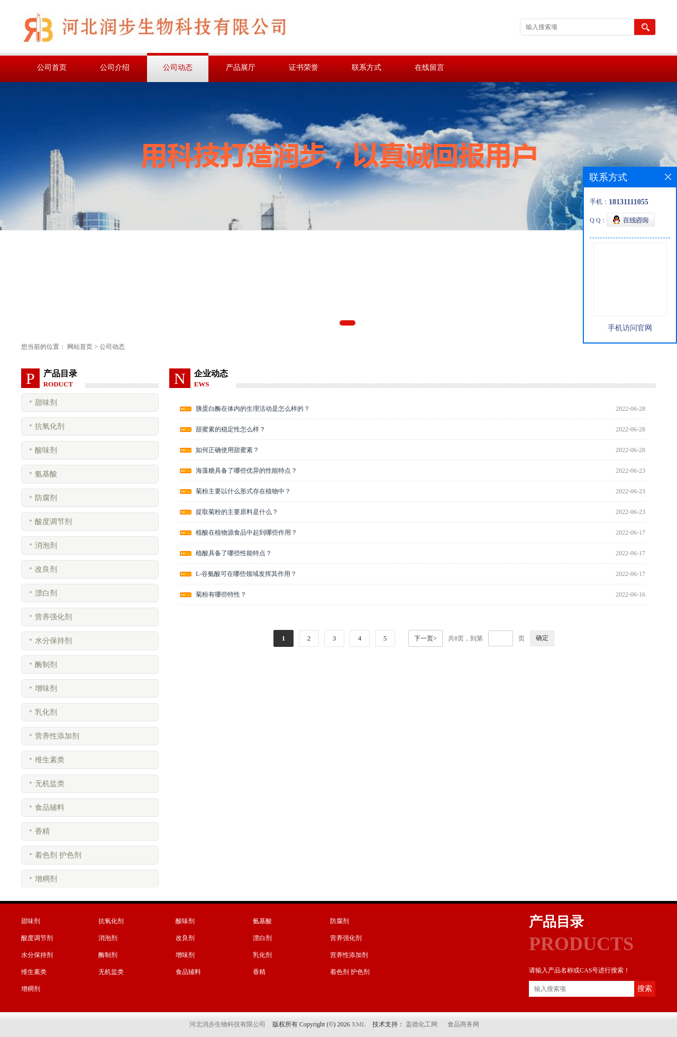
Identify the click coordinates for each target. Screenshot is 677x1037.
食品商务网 (463, 1024)
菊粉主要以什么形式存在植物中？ (243, 491)
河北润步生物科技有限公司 (227, 1024)
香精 (42, 831)
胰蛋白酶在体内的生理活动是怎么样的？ (253, 408)
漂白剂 (46, 593)
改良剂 (46, 569)
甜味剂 (46, 403)
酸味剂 (46, 450)
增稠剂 (46, 879)
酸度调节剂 (53, 522)
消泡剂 (46, 545)
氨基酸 (46, 474)
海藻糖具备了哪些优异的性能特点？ (246, 470)
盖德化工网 (421, 1024)
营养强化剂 (53, 617)
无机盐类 (50, 784)
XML (359, 1024)
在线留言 (429, 67)
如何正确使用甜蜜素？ (227, 450)
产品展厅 (240, 67)
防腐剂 (46, 498)
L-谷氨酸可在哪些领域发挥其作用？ (246, 574)
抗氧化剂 (50, 426)
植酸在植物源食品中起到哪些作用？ (246, 532)
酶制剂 (46, 665)
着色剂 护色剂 (58, 855)
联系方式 (366, 67)
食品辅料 (50, 807)
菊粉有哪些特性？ (221, 594)
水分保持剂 (53, 641)
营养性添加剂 (57, 736)
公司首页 (52, 67)
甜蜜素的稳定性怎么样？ (231, 429)
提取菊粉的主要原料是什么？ (237, 512)
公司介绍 (115, 67)
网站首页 (80, 346)
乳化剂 (46, 712)
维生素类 (50, 760)
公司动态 (178, 67)
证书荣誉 (303, 67)
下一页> (425, 638)
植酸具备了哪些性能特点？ (234, 553)
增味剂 (46, 688)
